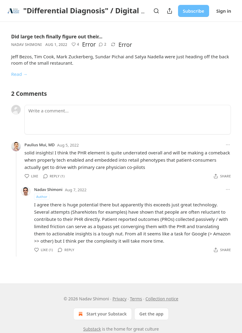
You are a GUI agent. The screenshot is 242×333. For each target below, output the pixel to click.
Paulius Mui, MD (39, 144)
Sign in (223, 11)
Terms (136, 299)
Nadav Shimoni (26, 44)
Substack (92, 329)
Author (41, 196)
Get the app (151, 314)
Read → (19, 74)
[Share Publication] (170, 11)
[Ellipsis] (228, 145)
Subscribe (193, 11)
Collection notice (161, 299)
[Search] (156, 11)
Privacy (120, 299)
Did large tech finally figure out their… (57, 36)
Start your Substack (101, 314)
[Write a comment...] (127, 119)
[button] (75, 44)
